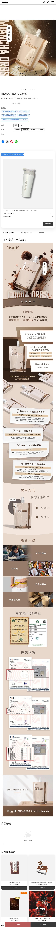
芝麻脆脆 (40, 130)
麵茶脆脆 (25, 130)
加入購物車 (48, 224)
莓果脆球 (32, 130)
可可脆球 (17, 130)
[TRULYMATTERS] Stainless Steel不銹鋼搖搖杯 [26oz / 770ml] (20, 211)
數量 (2, 134)
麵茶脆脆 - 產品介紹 (26, 233)
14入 (21, 125)
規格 (2, 125)
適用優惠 (3, 108)
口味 (2, 129)
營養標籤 (41, 233)
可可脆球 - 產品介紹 (8, 233)
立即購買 (17, 924)
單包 (16, 125)
